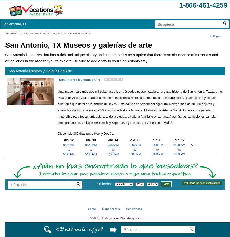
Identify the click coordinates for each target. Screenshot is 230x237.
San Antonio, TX (15, 24)
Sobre (92, 208)
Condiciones (134, 208)
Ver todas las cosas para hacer (202, 183)
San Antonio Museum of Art (79, 80)
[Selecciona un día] (139, 184)
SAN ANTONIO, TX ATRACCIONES (71, 33)
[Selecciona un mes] (124, 184)
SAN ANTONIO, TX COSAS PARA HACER (27, 33)
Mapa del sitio (111, 208)
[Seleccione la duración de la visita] (153, 184)
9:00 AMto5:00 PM (69, 149)
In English (216, 36)
